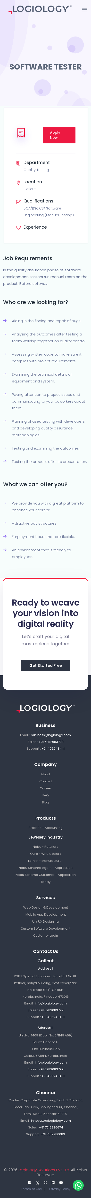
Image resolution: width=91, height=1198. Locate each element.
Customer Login (45, 935)
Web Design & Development (45, 907)
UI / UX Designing (45, 921)
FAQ (45, 795)
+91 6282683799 (51, 741)
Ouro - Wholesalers (45, 853)
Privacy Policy (59, 1189)
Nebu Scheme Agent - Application (46, 867)
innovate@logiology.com (51, 1120)
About (45, 774)
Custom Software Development (45, 928)
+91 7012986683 (53, 1134)
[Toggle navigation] (84, 9)
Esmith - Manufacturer (45, 860)
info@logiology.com (51, 1003)
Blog (45, 802)
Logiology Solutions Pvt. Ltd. (43, 1170)
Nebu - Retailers (45, 846)
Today (45, 881)
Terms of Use (31, 1189)
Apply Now (55, 135)
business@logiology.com (51, 735)
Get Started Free (45, 665)
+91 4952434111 (53, 748)
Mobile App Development (45, 914)
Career (45, 788)
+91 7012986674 (51, 1127)
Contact (45, 781)
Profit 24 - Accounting (46, 827)
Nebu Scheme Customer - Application (46, 874)
